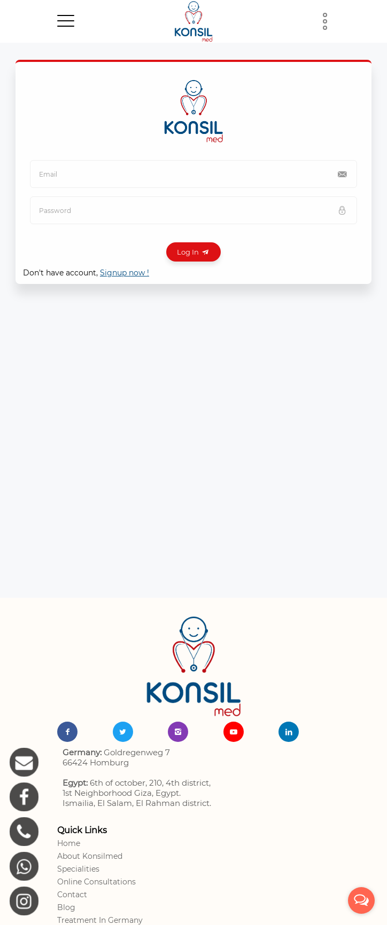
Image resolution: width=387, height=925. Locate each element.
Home (68, 843)
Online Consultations (96, 882)
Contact (72, 894)
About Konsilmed (89, 856)
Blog (66, 907)
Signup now (124, 273)
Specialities (78, 869)
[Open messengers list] (361, 900)
